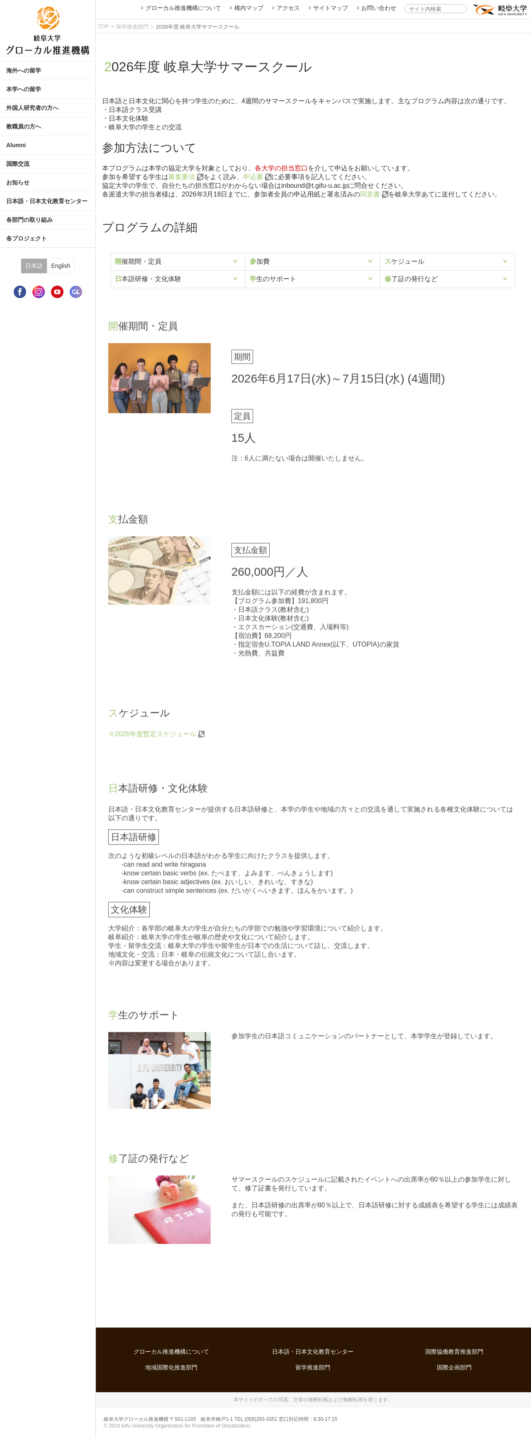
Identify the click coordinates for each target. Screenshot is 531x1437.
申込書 (253, 176)
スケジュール (404, 261)
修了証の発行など (411, 278)
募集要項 (181, 176)
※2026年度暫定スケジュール (152, 736)
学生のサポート (273, 278)
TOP (103, 26)
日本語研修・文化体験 (148, 278)
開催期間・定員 (138, 261)
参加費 (260, 261)
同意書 (370, 194)
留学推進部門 (132, 27)
